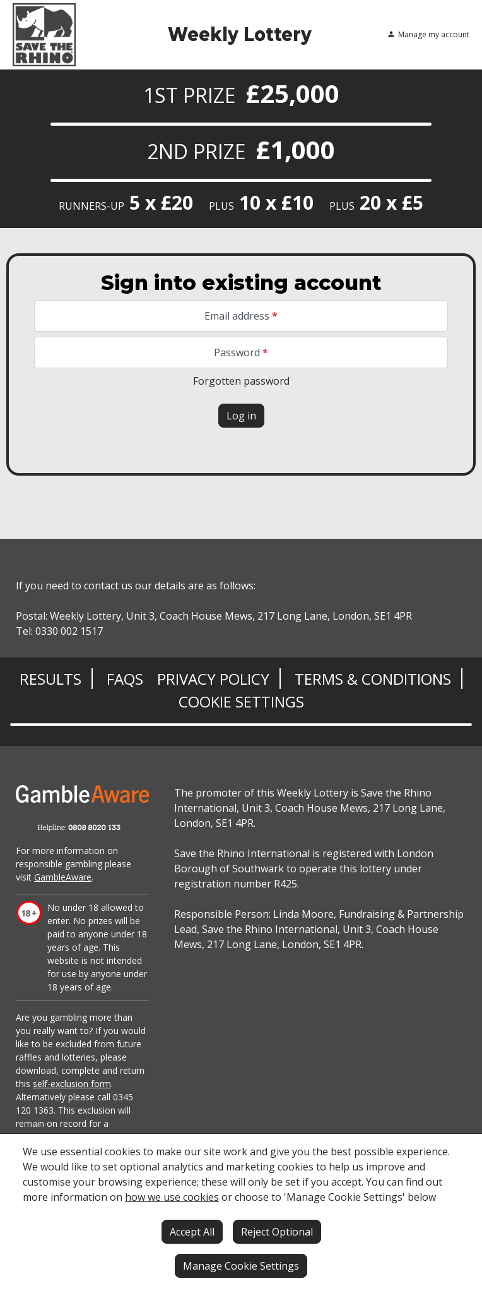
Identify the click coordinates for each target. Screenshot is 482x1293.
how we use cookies (172, 1197)
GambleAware (62, 877)
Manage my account (428, 34)
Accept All (192, 1232)
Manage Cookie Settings (241, 1266)
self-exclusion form (72, 1084)
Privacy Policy (213, 678)
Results (50, 678)
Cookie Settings (241, 701)
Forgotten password (241, 381)
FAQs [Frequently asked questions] (125, 678)
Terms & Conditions (373, 678)
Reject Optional (277, 1232)
